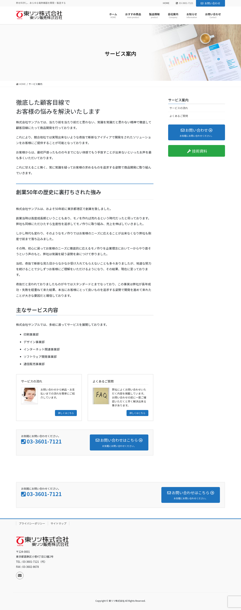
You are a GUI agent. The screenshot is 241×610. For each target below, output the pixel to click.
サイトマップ (58, 523)
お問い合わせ (210, 3)
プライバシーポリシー (32, 523)
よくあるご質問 (178, 116)
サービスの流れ (178, 108)
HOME (166, 3)
